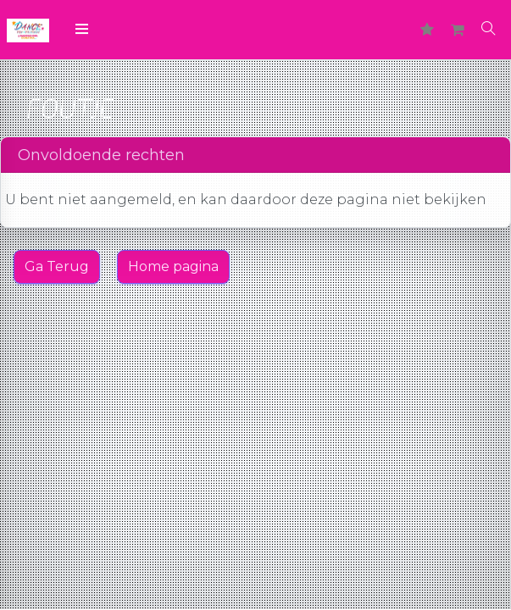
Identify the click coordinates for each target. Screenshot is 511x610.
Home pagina (173, 266)
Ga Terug (57, 266)
